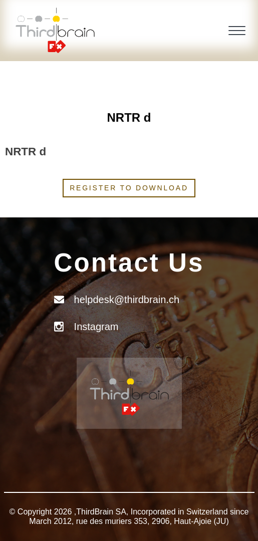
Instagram (96, 326)
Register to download (129, 188)
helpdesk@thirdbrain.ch (126, 299)
